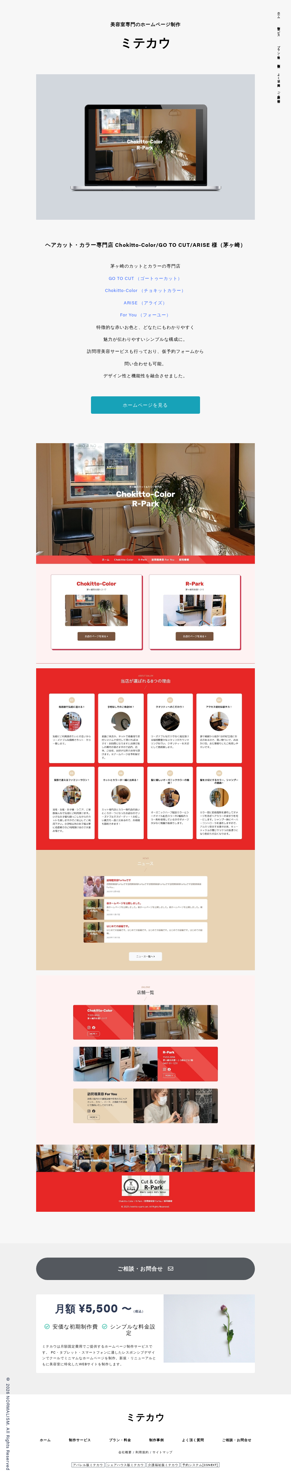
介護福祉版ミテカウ (163, 1465)
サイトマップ (163, 1452)
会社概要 (125, 1452)
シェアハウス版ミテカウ (125, 1465)
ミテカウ (145, 1416)
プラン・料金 (120, 1439)
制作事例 (156, 1439)
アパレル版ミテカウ (88, 1465)
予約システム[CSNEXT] (200, 1465)
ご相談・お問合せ (145, 1268)
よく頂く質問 (193, 1439)
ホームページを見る (145, 404)
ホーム (45, 1439)
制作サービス (80, 1439)
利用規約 (142, 1452)
